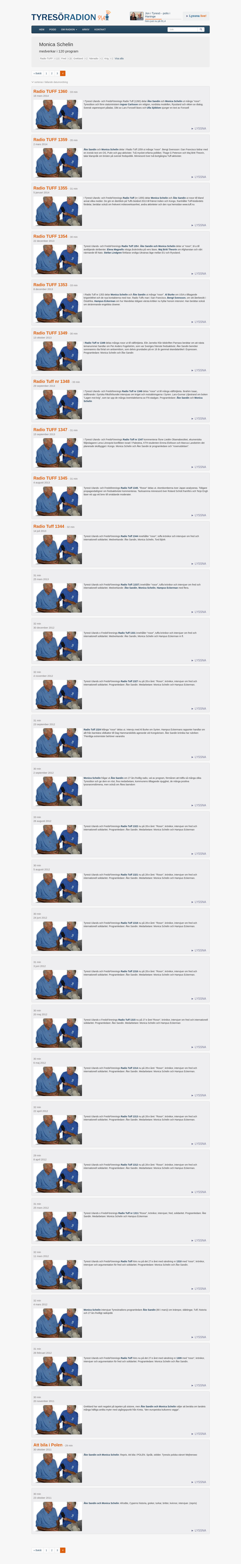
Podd (52, 29)
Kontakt (100, 29)
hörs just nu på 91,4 (155, 21)
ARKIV (86, 29)
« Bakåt (38, 73)
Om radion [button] (69, 29)
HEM (43, 29)
